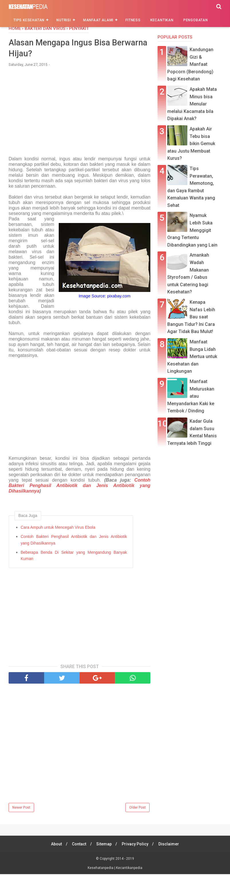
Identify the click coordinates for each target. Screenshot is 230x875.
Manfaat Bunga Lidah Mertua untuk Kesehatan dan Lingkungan (192, 356)
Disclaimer (170, 845)
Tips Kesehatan (28, 20)
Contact (78, 845)
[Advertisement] (80, 115)
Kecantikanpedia (129, 869)
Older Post (137, 808)
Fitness (133, 20)
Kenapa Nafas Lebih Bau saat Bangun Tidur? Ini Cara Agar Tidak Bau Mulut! (191, 316)
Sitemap (104, 845)
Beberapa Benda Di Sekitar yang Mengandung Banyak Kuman (74, 556)
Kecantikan (162, 20)
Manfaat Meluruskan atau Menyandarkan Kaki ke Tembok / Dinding (190, 396)
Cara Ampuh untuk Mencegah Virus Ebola (58, 528)
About (54, 845)
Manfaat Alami (98, 20)
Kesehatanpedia (101, 869)
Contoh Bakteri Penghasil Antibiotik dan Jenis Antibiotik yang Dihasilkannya (79, 486)
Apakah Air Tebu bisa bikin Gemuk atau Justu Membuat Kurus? (191, 143)
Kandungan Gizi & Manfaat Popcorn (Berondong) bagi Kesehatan (190, 64)
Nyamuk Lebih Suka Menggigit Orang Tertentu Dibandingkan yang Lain (192, 230)
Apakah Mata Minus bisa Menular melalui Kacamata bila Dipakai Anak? (192, 103)
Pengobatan (195, 20)
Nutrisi (63, 20)
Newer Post (21, 808)
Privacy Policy (136, 845)
